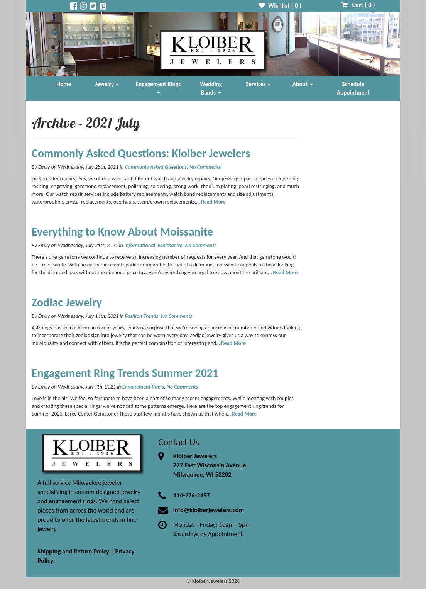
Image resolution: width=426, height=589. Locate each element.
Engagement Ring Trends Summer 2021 (125, 373)
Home (63, 84)
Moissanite (170, 245)
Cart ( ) (358, 5)
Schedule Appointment (353, 88)
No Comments (205, 167)
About (302, 84)
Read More (213, 202)
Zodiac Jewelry (67, 302)
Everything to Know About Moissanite (122, 231)
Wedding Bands (211, 88)
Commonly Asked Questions (156, 167)
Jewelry (107, 84)
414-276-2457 (191, 495)
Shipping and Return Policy (73, 551)
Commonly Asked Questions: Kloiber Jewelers (141, 153)
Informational (139, 245)
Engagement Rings (158, 87)
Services (258, 84)
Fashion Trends (141, 316)
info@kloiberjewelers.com (208, 510)
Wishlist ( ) (280, 6)
